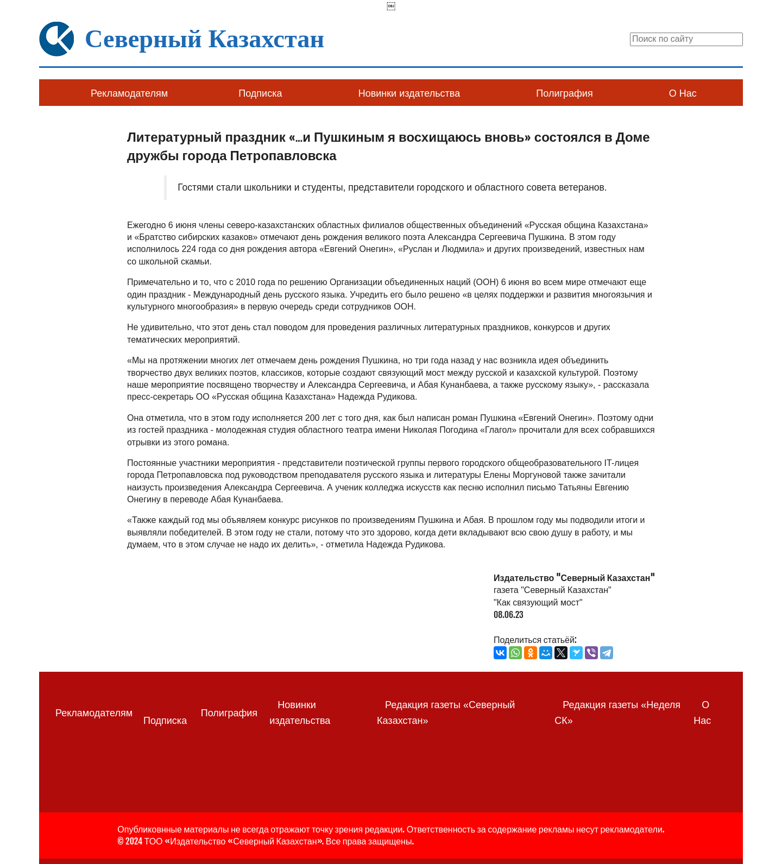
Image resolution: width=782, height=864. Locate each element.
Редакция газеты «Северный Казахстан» (446, 712)
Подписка (260, 93)
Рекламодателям (129, 93)
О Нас (683, 93)
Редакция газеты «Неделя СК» (617, 712)
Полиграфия (564, 93)
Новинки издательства (409, 93)
